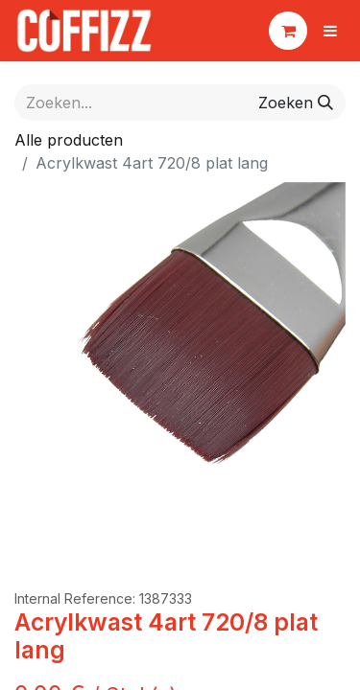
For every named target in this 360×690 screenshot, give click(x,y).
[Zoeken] (296, 102)
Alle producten (68, 140)
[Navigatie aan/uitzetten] (330, 31)
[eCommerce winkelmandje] (288, 31)
